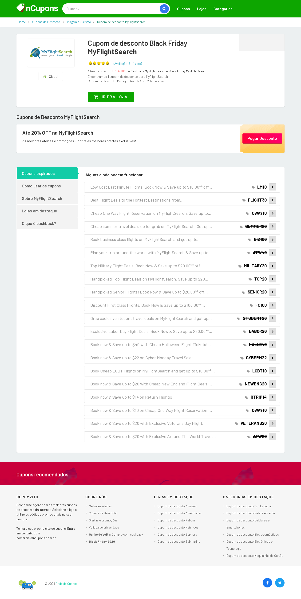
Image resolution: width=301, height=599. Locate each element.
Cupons (183, 8)
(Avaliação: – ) (128, 64)
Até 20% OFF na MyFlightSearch (58, 132)
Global (50, 76)
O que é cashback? (39, 223)
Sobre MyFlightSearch (42, 198)
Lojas (201, 8)
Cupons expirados (38, 173)
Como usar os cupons (41, 185)
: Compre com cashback (116, 534)
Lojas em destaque (39, 210)
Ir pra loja (111, 96)
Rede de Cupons (67, 583)
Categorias (223, 8)
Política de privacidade (104, 527)
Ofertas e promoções (103, 520)
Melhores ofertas (100, 506)
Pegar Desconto (262, 138)
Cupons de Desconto (103, 513)
